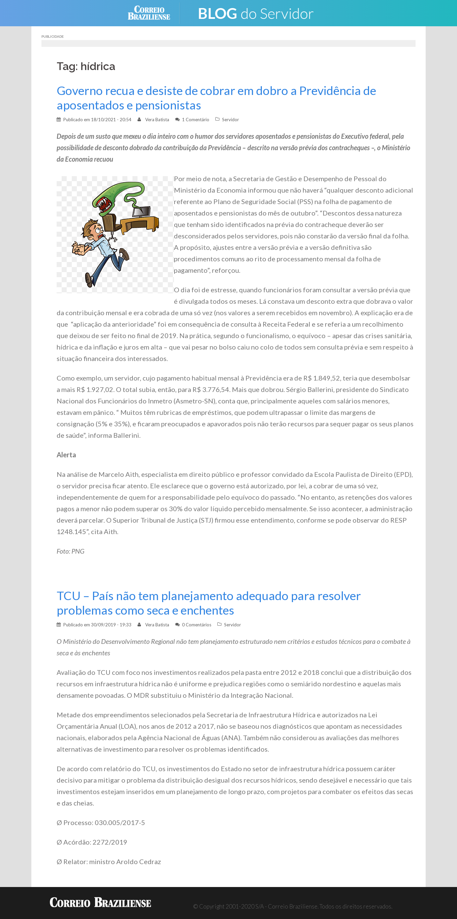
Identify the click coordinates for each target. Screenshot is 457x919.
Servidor (230, 119)
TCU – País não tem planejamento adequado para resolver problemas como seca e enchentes (209, 602)
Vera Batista (157, 119)
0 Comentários (196, 624)
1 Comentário (195, 119)
